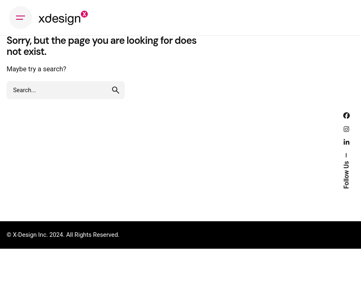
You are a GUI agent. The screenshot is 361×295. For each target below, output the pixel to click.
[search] (116, 90)
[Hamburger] (20, 17)
